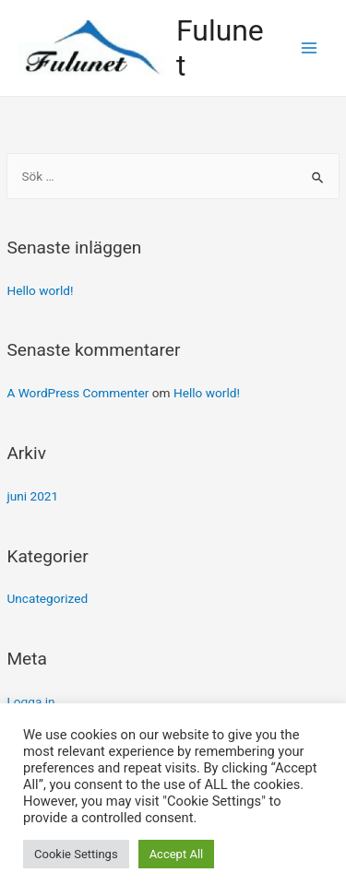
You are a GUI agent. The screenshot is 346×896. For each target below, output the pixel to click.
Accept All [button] (176, 854)
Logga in (30, 701)
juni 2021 (32, 496)
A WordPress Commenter (77, 392)
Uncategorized (47, 598)
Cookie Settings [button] (76, 854)
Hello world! (39, 290)
